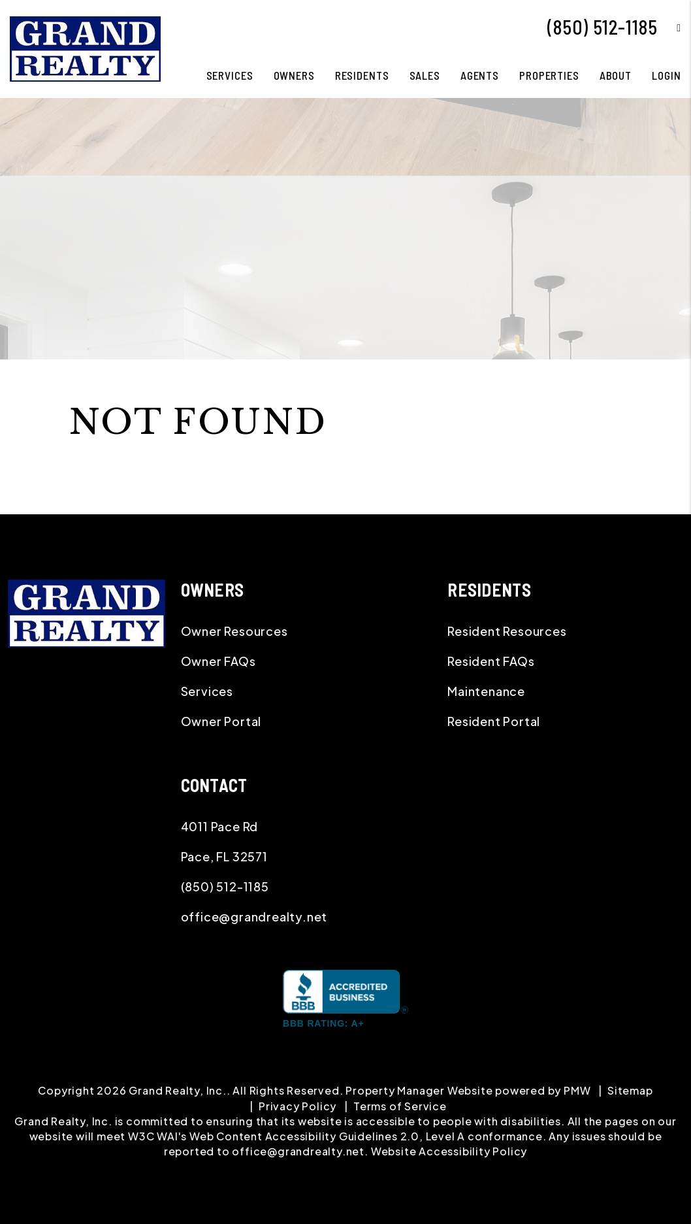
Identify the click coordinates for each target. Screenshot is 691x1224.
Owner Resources (234, 630)
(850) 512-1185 (602, 27)
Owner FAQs (218, 661)
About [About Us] (616, 75)
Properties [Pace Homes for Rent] (549, 75)
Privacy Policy (297, 1106)
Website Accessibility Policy (449, 1151)
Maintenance (486, 691)
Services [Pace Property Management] (229, 75)
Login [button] (666, 75)
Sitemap (630, 1090)
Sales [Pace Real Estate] (425, 75)
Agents (479, 75)
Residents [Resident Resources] (362, 75)
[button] (669, 27)
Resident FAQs (490, 661)
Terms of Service (400, 1106)
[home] (85, 47)
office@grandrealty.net (254, 916)
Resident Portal (493, 721)
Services (207, 691)
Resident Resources (506, 630)
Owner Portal (221, 721)
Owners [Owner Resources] (294, 75)
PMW (577, 1090)
